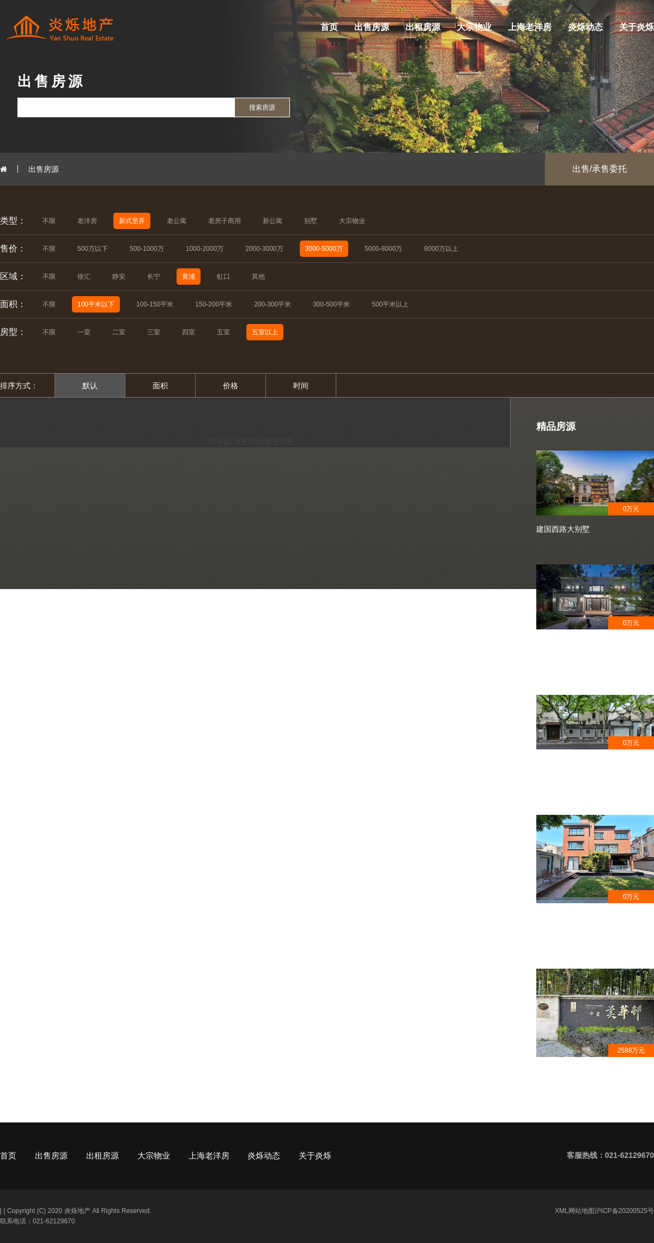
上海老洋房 (530, 27)
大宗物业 (474, 27)
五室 (223, 332)
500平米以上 (390, 304)
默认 (90, 385)
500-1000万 (147, 249)
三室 (153, 332)
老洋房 (87, 221)
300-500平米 (331, 304)
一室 (83, 332)
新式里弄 (132, 221)
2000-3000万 (264, 249)
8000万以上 (441, 249)
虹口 (223, 276)
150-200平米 (213, 304)
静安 (118, 276)
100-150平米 (154, 304)
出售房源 (371, 27)
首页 (329, 27)
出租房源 (422, 27)
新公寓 (272, 221)
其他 (258, 276)
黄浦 (188, 276)
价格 (230, 385)
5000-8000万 (383, 249)
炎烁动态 (585, 27)
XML (561, 1211)
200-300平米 (272, 304)
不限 (49, 221)
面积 (160, 385)
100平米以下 (95, 304)
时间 (300, 385)
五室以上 (265, 332)
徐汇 (83, 276)
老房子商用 (224, 221)
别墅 (310, 221)
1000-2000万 (204, 249)
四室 (188, 332)
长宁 (153, 276)
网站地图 (581, 1211)
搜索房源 (262, 107)
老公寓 (176, 221)
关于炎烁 (636, 27)
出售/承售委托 (599, 168)
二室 (118, 332)
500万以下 (92, 249)
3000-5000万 (324, 249)
